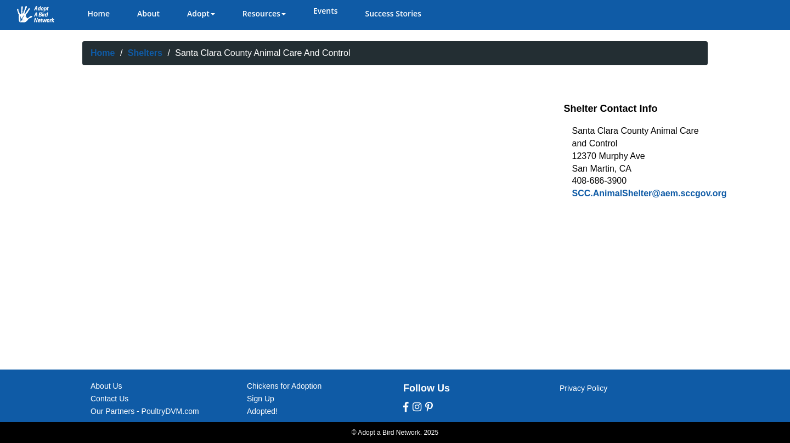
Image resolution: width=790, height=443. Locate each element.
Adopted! (262, 411)
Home (99, 13)
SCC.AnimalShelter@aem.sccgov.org (649, 193)
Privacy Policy (583, 388)
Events (325, 10)
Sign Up (260, 398)
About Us (106, 386)
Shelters (145, 53)
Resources (264, 13)
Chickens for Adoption (284, 386)
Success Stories (393, 13)
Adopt (201, 13)
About (148, 13)
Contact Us (109, 398)
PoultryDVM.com (170, 411)
